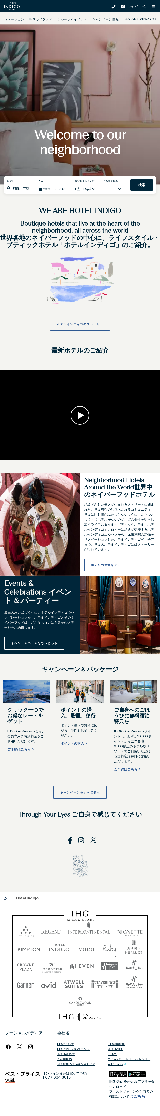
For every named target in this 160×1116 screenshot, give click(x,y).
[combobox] (20, 188)
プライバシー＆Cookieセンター (129, 1059)
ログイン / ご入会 (133, 6)
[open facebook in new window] (68, 840)
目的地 (11, 181)
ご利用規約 (64, 1059)
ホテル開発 (115, 1049)
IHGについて (65, 1044)
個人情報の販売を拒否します (76, 1064)
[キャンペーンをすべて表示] (80, 792)
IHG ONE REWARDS (140, 19)
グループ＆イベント (72, 19)
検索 (141, 185)
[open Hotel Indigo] (26, 898)
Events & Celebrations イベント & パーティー (37, 592)
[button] (154, 6)
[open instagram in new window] (79, 840)
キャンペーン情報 (105, 19)
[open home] (6, 898)
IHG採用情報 (116, 1044)
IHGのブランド (40, 19)
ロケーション (14, 19)
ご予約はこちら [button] (19, 749)
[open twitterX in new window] (91, 840)
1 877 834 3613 (56, 1077)
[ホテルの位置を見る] (106, 565)
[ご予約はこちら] (19, 750)
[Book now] (126, 770)
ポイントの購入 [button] (72, 743)
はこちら (137, 1096)
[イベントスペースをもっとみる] (34, 643)
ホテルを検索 (66, 1054)
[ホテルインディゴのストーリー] (80, 324)
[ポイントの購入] (73, 744)
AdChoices (117, 1064)
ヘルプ (112, 1054)
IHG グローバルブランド (73, 1049)
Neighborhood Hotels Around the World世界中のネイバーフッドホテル (119, 488)
